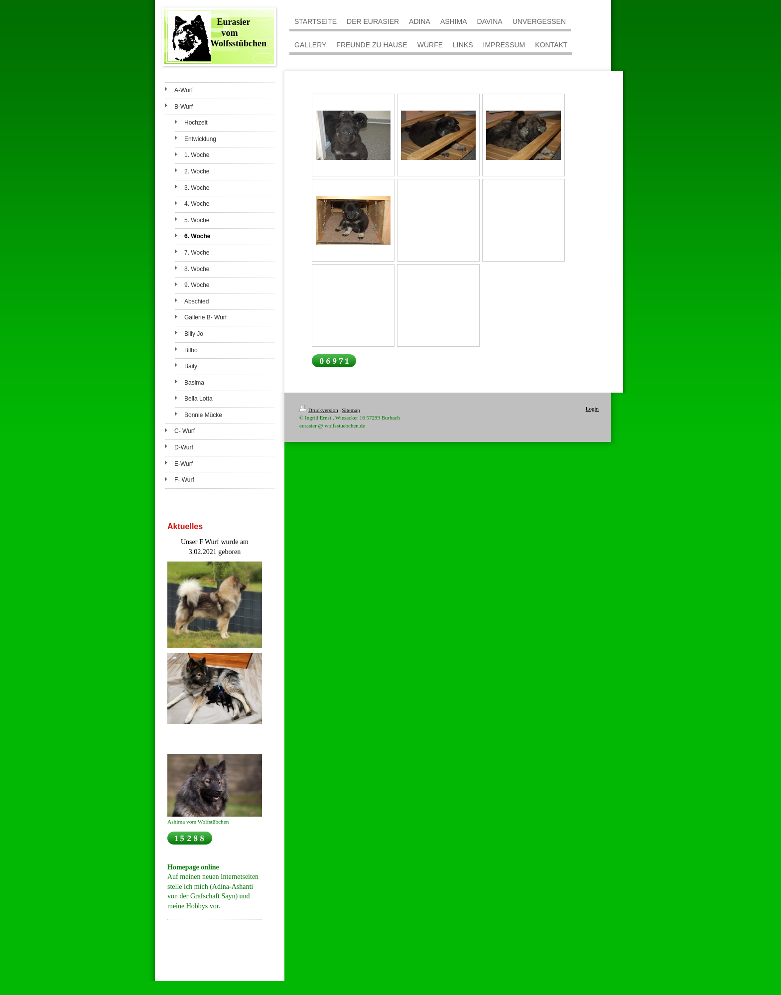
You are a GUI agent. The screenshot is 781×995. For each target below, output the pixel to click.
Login (592, 409)
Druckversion (318, 410)
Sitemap (351, 410)
